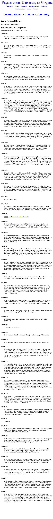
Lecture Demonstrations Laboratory (26, 14)
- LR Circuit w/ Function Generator (16, 217)
